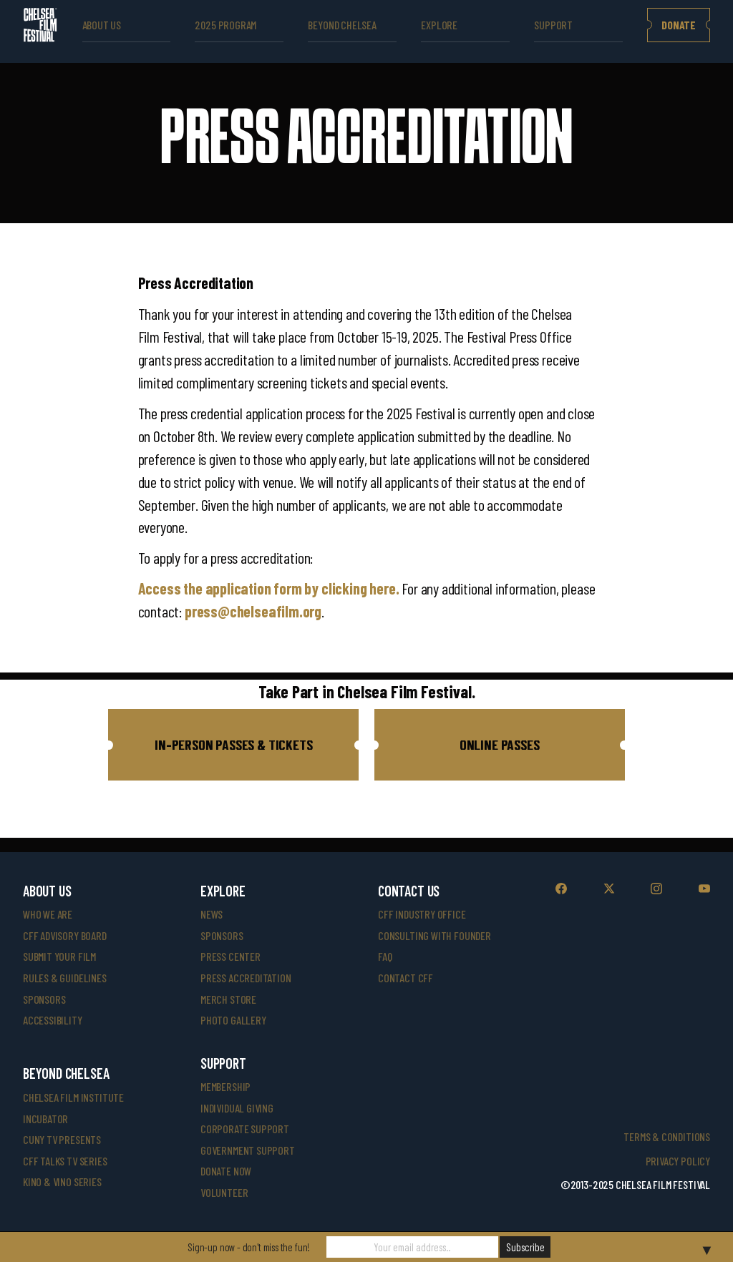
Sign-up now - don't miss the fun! (249, 1247)
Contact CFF (405, 977)
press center (230, 956)
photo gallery (233, 1020)
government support (247, 1150)
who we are (47, 914)
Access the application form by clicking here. (270, 588)
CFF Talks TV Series (65, 1161)
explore (439, 24)
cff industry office (422, 914)
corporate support (244, 1128)
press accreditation (245, 977)
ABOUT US (102, 24)
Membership (225, 1086)
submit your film (59, 956)
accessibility (52, 1020)
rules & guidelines (65, 977)
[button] (233, 745)
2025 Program (225, 24)
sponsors (44, 999)
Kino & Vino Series (62, 1181)
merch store (228, 999)
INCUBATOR (45, 1118)
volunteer (224, 1192)
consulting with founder (434, 935)
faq (385, 956)
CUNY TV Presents (62, 1139)
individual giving (236, 1108)
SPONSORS (221, 935)
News (211, 914)
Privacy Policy (678, 1161)
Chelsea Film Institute (73, 1097)
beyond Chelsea (342, 24)
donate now (225, 1171)
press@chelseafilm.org (253, 611)
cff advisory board (65, 935)
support (553, 24)
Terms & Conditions (666, 1136)
